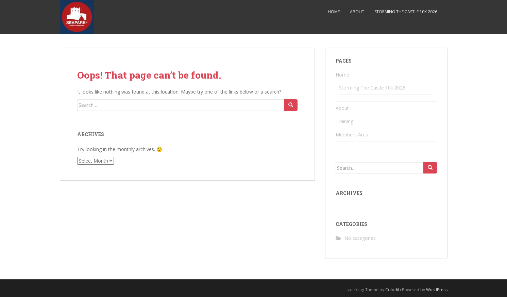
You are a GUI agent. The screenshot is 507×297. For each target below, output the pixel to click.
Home (334, 12)
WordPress (436, 290)
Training (344, 121)
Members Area (352, 134)
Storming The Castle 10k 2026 (405, 12)
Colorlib (393, 290)
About (357, 12)
